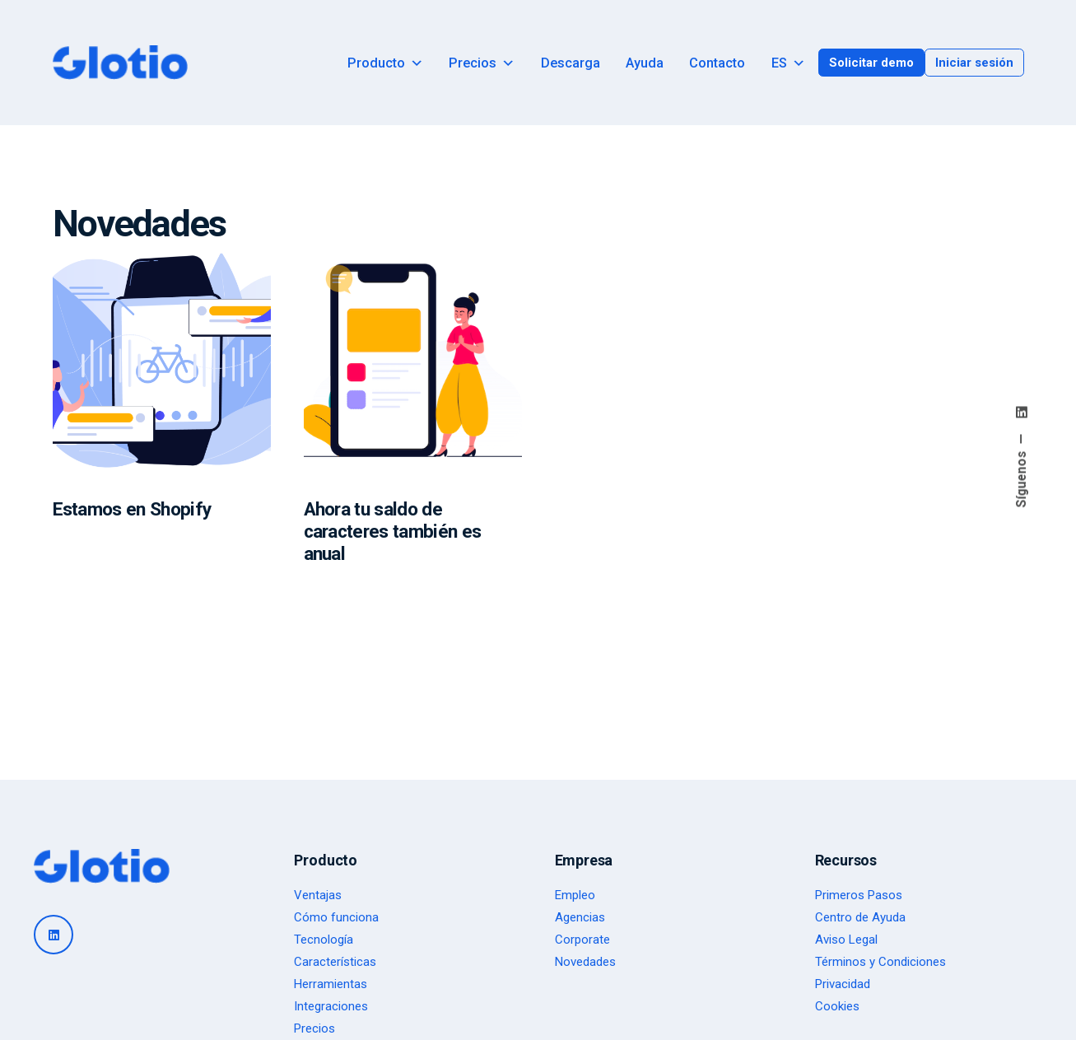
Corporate (582, 939)
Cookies (837, 1006)
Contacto (717, 63)
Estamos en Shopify (132, 509)
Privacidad (842, 984)
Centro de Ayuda (860, 917)
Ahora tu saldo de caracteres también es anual (393, 531)
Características (335, 961)
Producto (385, 63)
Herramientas (330, 984)
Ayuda (645, 63)
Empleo (575, 895)
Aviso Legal (846, 939)
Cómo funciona (336, 917)
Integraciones (331, 1006)
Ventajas (318, 895)
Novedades (585, 961)
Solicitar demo (871, 62)
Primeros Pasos (858, 895)
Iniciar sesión (974, 62)
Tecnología (323, 939)
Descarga (570, 63)
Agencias (580, 917)
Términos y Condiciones (880, 961)
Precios (482, 63)
